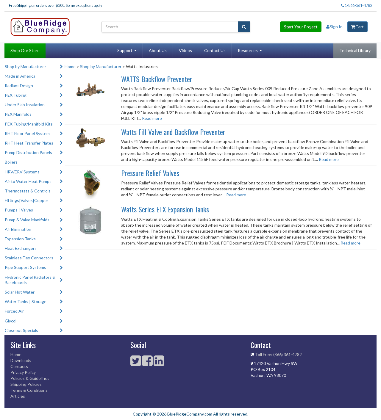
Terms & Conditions (29, 390)
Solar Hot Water (20, 291)
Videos (185, 50)
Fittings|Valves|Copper (26, 200)
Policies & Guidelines (29, 378)
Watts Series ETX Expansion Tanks (165, 209)
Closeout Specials (21, 330)
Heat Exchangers (21, 248)
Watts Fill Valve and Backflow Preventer (173, 131)
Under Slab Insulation (25, 104)
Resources (248, 50)
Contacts (19, 366)
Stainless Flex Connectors (29, 257)
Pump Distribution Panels (28, 152)
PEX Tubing (15, 95)
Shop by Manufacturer (25, 66)
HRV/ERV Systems (22, 171)
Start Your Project (301, 26)
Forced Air (14, 311)
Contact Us (215, 50)
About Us (158, 50)
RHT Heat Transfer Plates (29, 142)
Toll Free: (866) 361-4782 (278, 354)
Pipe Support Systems (25, 267)
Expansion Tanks (20, 238)
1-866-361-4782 (356, 5)
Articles (17, 396)
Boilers (11, 161)
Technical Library (355, 50)
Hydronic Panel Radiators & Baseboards (30, 280)
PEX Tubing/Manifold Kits (29, 123)
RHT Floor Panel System (27, 133)
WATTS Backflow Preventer (156, 78)
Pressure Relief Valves (150, 172)
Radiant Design (19, 85)
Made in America (20, 76)
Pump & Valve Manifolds (27, 219)
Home (70, 66)
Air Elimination (18, 229)
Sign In (334, 26)
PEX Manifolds (18, 114)
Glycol (10, 320)
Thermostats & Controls (28, 190)
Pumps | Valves (19, 209)
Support (124, 50)
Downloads (20, 360)
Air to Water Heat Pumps (28, 181)
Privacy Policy (23, 372)
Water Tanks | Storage (25, 301)
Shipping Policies (26, 384)
